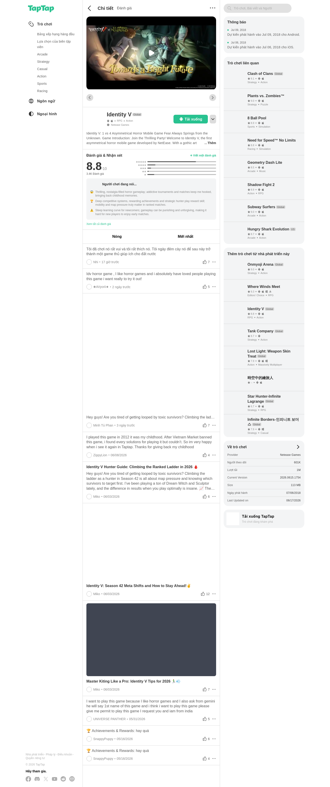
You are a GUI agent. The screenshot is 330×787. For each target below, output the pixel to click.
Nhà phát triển (35, 754)
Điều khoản (65, 754)
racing (42, 91)
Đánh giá (124, 8)
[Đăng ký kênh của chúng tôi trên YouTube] (54, 779)
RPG (119, 120)
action (42, 76)
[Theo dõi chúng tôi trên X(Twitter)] (46, 779)
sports (42, 83)
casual (42, 69)
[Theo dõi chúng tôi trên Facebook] (28, 779)
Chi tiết (105, 8)
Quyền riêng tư (35, 758)
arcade (42, 54)
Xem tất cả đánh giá (98, 224)
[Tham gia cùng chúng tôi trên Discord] (37, 779)
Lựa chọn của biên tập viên (54, 44)
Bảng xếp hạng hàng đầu (55, 34)
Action (129, 120)
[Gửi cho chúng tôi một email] (72, 779)
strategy (43, 61)
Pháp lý (50, 754)
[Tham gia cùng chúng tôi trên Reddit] (63, 779)
